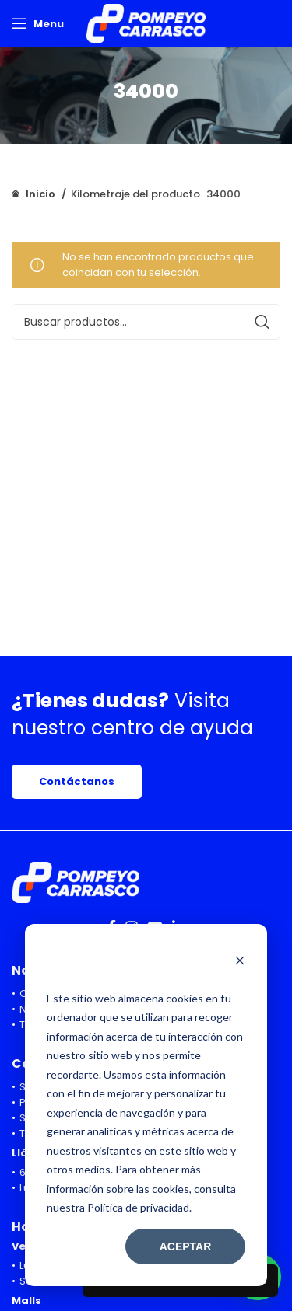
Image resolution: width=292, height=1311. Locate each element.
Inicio (40, 194)
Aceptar (186, 1246)
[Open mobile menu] (38, 23)
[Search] (146, 322)
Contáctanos (76, 781)
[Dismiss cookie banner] (239, 962)
